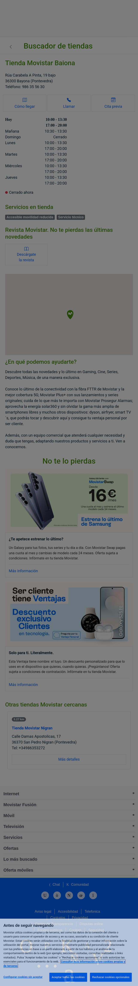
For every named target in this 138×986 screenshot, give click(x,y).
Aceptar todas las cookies (68, 977)
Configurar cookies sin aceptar (22, 977)
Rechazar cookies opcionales (110, 977)
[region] (69, 952)
